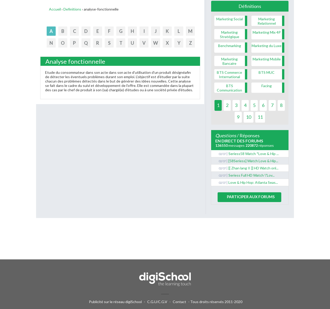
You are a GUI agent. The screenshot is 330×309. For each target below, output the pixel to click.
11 (260, 117)
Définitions (249, 6)
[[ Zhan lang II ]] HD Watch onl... (253, 168)
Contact (179, 301)
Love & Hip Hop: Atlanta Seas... (253, 182)
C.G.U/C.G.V (157, 301)
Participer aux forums (251, 196)
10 (248, 117)
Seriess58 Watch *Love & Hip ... (253, 153)
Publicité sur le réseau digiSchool (115, 301)
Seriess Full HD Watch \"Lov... (251, 175)
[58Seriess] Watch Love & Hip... (253, 161)
